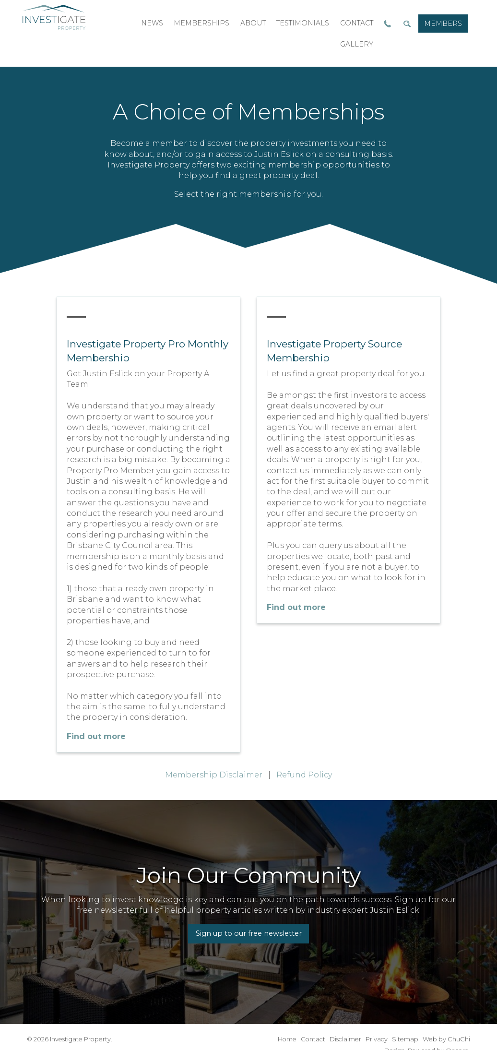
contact (356, 23)
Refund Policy (304, 774)
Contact (313, 1039)
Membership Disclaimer (213, 774)
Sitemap (405, 1039)
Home (287, 1039)
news (152, 23)
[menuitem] (443, 23)
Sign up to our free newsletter (249, 933)
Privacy (377, 1039)
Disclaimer (345, 1039)
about (253, 23)
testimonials (302, 23)
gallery (356, 44)
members (443, 23)
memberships (201, 23)
